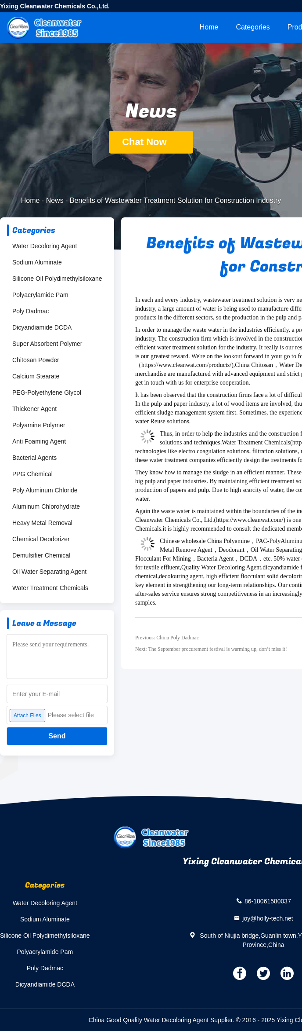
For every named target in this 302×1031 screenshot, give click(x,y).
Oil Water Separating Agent (49, 571)
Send (56, 736)
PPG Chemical (32, 473)
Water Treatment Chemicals (50, 587)
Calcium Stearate (35, 376)
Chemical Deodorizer (41, 539)
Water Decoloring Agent (44, 245)
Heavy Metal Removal (42, 522)
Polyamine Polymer (38, 425)
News (55, 200)
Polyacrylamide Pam (40, 294)
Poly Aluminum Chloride (45, 490)
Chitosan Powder (35, 359)
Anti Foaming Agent (39, 441)
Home (209, 27)
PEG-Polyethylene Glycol (46, 392)
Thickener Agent (34, 408)
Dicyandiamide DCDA (42, 327)
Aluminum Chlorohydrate (46, 506)
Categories (253, 27)
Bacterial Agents (34, 457)
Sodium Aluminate (37, 262)
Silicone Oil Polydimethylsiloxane (57, 278)
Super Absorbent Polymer (47, 343)
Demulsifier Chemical (41, 555)
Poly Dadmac (30, 311)
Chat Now (151, 141)
